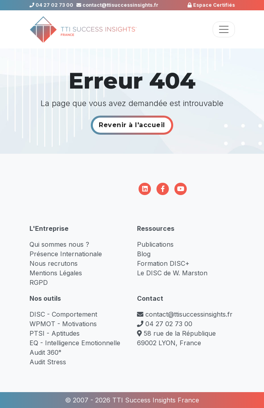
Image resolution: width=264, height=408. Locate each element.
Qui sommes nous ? (59, 244)
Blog (144, 254)
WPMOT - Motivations (63, 324)
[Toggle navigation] (224, 29)
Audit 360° (45, 352)
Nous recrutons (53, 263)
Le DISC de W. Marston (172, 273)
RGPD (38, 282)
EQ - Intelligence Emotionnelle (74, 343)
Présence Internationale (65, 254)
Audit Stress (47, 362)
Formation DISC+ (163, 263)
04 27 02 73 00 (51, 5)
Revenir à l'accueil (132, 125)
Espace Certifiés (211, 5)
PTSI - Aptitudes (54, 333)
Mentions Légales (55, 273)
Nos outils (45, 298)
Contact (150, 298)
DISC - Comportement (63, 314)
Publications (155, 244)
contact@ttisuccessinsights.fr (117, 5)
